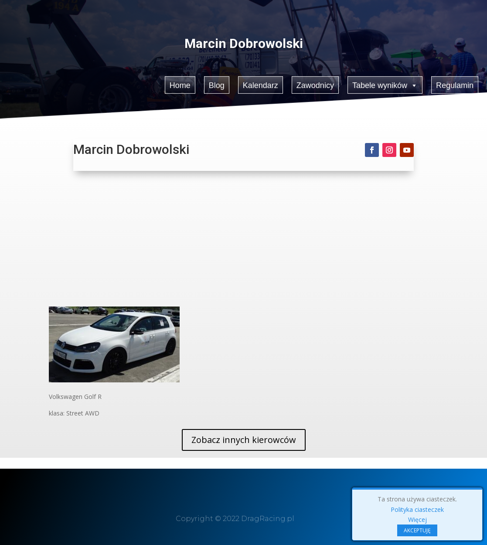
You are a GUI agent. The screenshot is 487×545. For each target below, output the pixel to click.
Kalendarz (260, 84)
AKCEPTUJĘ (417, 530)
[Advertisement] (244, 241)
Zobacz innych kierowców (243, 440)
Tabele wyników (386, 84)
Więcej (417, 519)
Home (179, 84)
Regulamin (455, 84)
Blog (216, 84)
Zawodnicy (315, 84)
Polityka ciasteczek (417, 509)
